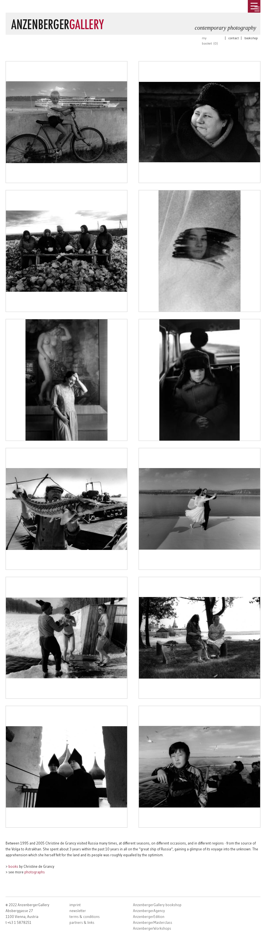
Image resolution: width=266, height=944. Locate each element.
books (13, 866)
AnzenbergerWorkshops (152, 928)
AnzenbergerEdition (148, 916)
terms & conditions (84, 916)
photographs (34, 872)
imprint (75, 905)
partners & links (81, 922)
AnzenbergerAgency (149, 910)
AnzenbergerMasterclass (152, 922)
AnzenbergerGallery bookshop (157, 905)
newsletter (77, 910)
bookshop (251, 38)
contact (233, 38)
